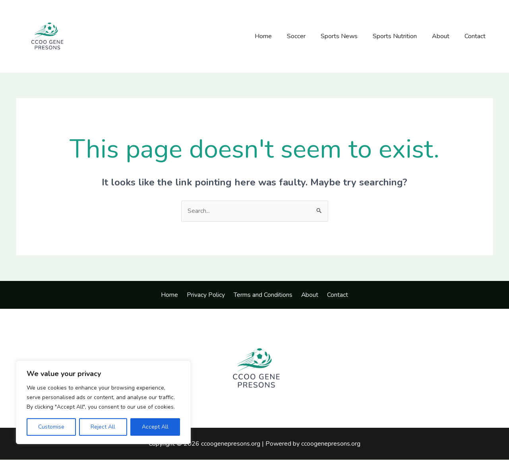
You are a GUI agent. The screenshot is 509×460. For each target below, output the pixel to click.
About (444, 36)
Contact (476, 36)
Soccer (307, 36)
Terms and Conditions (263, 294)
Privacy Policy (208, 294)
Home (276, 36)
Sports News (347, 36)
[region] (103, 402)
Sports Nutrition (401, 36)
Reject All (103, 427)
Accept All (155, 427)
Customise (51, 427)
